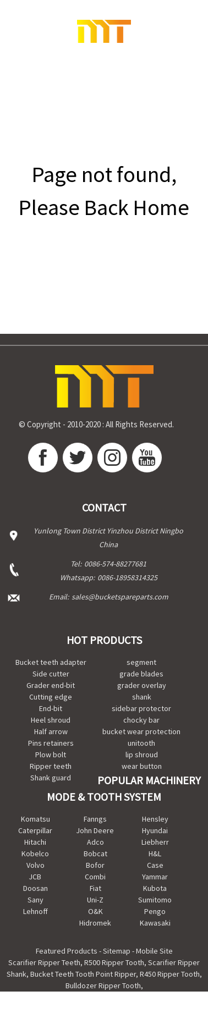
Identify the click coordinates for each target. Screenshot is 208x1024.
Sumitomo (155, 900)
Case (155, 865)
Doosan (35, 888)
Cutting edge (50, 697)
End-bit (50, 708)
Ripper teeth (51, 766)
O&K (95, 911)
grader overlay (141, 685)
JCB (35, 877)
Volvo (35, 865)
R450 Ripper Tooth (170, 974)
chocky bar (141, 720)
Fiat (95, 888)
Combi (95, 877)
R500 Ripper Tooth (114, 962)
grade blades (141, 674)
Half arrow (51, 731)
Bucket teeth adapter (50, 662)
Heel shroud (50, 720)
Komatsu (35, 819)
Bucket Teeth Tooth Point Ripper (83, 974)
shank (141, 697)
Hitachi (35, 842)
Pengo (155, 911)
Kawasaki (155, 923)
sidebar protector (141, 708)
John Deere (95, 830)
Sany (35, 900)
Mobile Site (154, 951)
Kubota (155, 888)
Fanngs (95, 819)
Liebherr (155, 842)
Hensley (155, 819)
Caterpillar (35, 830)
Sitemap (116, 951)
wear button (142, 766)
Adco (95, 842)
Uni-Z (95, 900)
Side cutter (50, 674)
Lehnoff (35, 911)
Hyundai (155, 830)
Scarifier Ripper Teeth (44, 962)
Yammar (155, 877)
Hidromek (95, 923)
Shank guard (50, 778)
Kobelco (35, 853)
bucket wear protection (141, 731)
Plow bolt (50, 754)
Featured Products (66, 951)
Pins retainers (51, 743)
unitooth (141, 743)
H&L (155, 853)
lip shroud (141, 754)
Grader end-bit (50, 685)
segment (141, 662)
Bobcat (95, 853)
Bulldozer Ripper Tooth (103, 985)
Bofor (95, 865)
